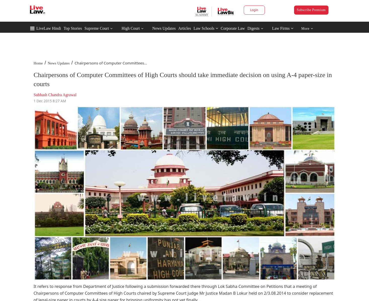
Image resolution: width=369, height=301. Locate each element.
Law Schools (205, 28)
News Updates (164, 28)
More (307, 28)
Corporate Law (233, 28)
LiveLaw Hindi (48, 28)
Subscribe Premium (311, 10)
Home (38, 63)
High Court (130, 28)
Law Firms (283, 28)
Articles (184, 28)
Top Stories (73, 28)
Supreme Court (97, 28)
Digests (254, 28)
